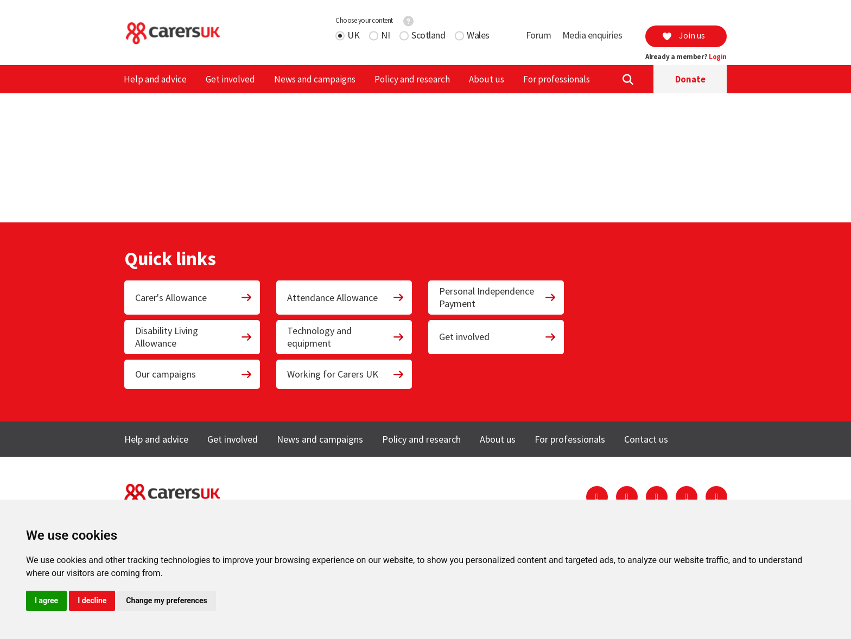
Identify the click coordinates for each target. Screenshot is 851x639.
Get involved (230, 79)
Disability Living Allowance (193, 336)
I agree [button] (46, 600)
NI (385, 35)
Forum (538, 35)
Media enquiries (592, 35)
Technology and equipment (345, 336)
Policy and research (412, 79)
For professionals (556, 79)
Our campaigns (193, 374)
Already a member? (686, 57)
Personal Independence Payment (497, 297)
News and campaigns (314, 79)
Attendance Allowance (345, 297)
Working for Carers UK (345, 374)
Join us (683, 35)
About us (486, 79)
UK (353, 35)
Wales (478, 35)
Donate (690, 79)
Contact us (646, 439)
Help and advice (155, 79)
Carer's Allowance (193, 297)
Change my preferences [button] (166, 600)
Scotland (428, 35)
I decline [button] (92, 600)
